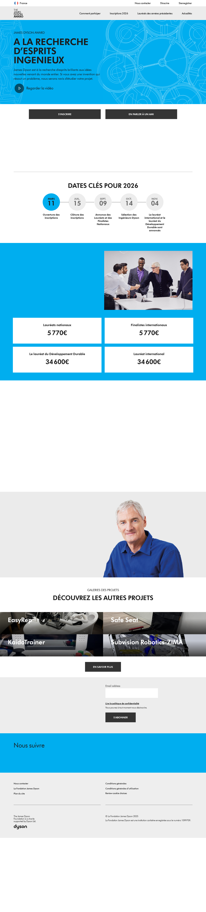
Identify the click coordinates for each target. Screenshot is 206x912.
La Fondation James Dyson (26, 862)
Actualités (187, 13)
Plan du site (19, 867)
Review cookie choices (116, 867)
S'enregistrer (185, 3)
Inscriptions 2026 (119, 13)
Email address (112, 759)
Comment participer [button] (89, 13)
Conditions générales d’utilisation (122, 862)
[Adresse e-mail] (131, 767)
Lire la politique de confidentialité (122, 777)
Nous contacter (143, 3)
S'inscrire (164, 3)
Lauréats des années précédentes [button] (154, 13)
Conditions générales (115, 857)
